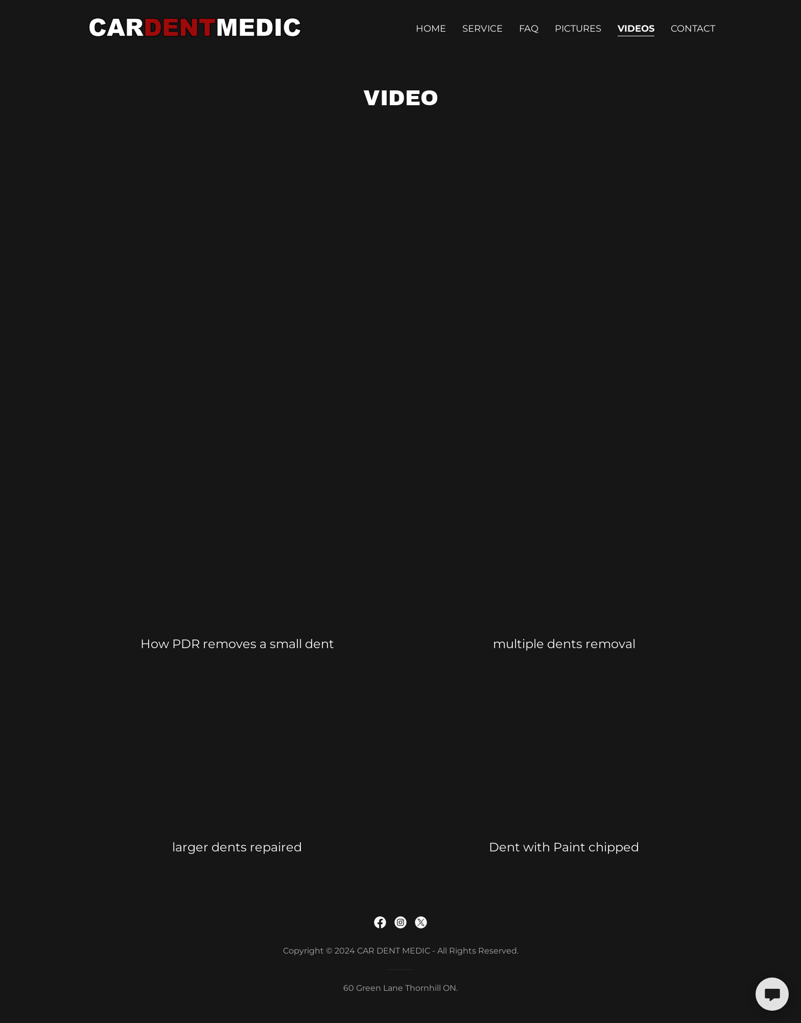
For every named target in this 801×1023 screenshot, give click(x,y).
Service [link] (482, 28)
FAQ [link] (528, 28)
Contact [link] (693, 28)
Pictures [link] (578, 28)
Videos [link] (636, 28)
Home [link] (431, 28)
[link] (196, 26)
